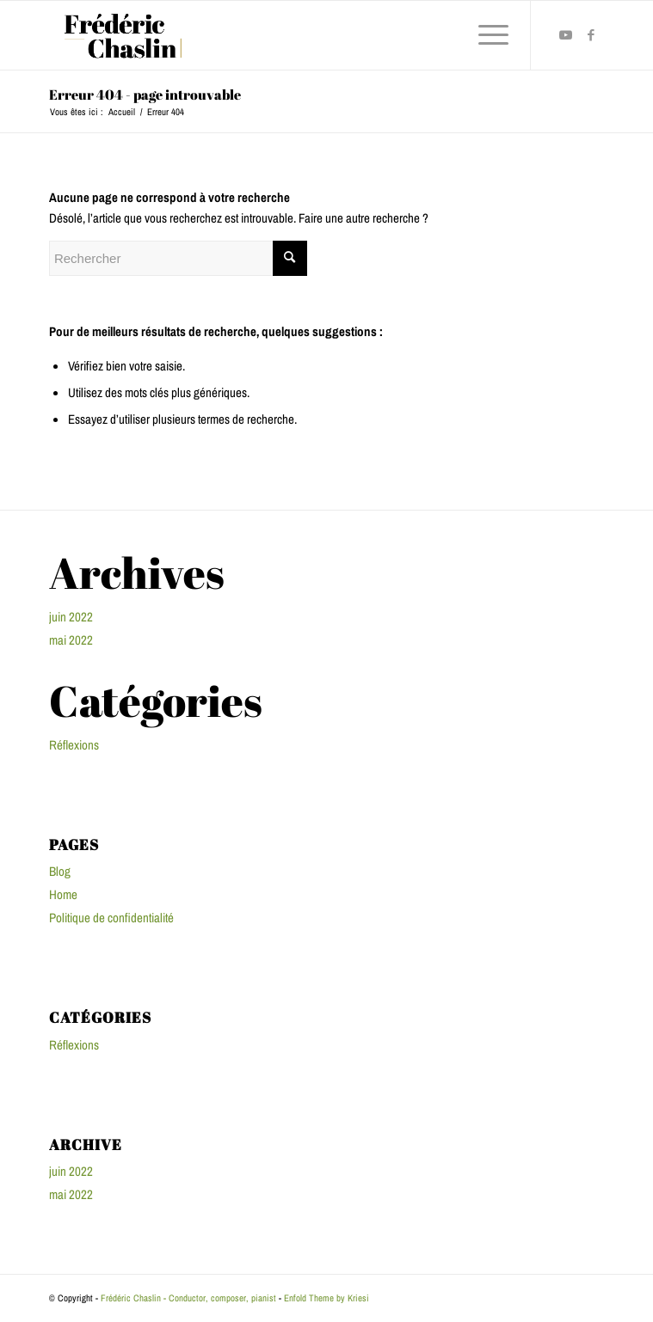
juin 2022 (71, 617)
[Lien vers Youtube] (565, 35)
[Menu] (484, 35)
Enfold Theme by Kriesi (326, 1298)
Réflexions (74, 745)
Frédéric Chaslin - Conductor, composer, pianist (188, 1298)
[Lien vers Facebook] (591, 35)
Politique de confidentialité (111, 918)
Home (63, 894)
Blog (60, 871)
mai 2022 (71, 640)
